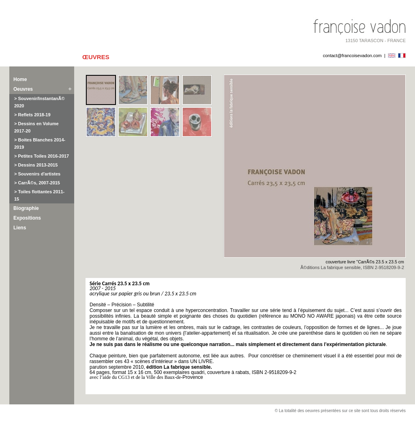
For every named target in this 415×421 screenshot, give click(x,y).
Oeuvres (23, 89)
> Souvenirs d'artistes (37, 173)
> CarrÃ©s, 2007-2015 (37, 182)
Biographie (26, 208)
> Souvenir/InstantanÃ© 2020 (39, 102)
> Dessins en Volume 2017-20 (36, 127)
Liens (19, 228)
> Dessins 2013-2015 (36, 164)
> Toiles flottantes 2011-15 (39, 195)
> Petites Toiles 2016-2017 (41, 156)
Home (20, 79)
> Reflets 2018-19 (32, 114)
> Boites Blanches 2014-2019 (39, 143)
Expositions (27, 218)
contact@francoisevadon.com (352, 55)
